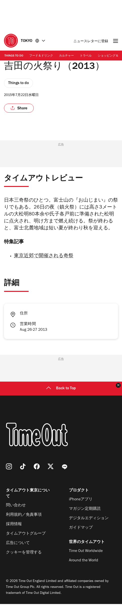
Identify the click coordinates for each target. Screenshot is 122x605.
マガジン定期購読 (85, 510)
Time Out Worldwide (86, 552)
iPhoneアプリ (80, 501)
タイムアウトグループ (26, 535)
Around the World (83, 562)
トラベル (86, 56)
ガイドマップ (81, 529)
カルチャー (66, 56)
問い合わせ (16, 507)
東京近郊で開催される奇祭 (43, 257)
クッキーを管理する (24, 554)
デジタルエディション (89, 519)
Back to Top (61, 389)
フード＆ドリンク (41, 56)
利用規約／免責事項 (24, 516)
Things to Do (13, 56)
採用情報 (14, 525)
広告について (18, 544)
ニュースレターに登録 (90, 41)
